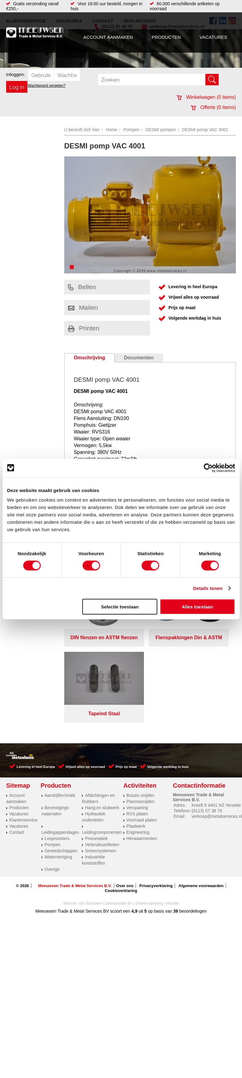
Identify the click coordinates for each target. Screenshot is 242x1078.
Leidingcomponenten (102, 744)
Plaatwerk (135, 738)
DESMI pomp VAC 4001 (205, 129)
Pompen (131, 129)
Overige (52, 781)
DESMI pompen (160, 129)
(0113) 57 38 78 (207, 722)
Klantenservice (23, 731)
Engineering (137, 744)
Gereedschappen (61, 762)
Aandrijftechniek (60, 707)
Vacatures (213, 37)
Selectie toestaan (120, 606)
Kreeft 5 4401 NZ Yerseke (216, 717)
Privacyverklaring (156, 797)
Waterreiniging (58, 768)
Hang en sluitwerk (102, 719)
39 (175, 823)
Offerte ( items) (213, 107)
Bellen (82, 286)
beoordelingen (192, 823)
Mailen (83, 307)
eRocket (172, 815)
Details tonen (207, 588)
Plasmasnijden (140, 713)
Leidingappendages (60, 744)
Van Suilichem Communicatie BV (105, 815)
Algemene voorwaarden (201, 797)
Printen (84, 328)
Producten (166, 37)
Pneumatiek (96, 750)
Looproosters (57, 750)
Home (111, 129)
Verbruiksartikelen (102, 756)
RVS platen (137, 725)
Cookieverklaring (121, 802)
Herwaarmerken (141, 750)
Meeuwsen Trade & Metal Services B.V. (75, 797)
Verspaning (137, 719)
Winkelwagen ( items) (206, 97)
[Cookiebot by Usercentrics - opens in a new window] (208, 467)
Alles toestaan (197, 606)
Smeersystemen (100, 762)
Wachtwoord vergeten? (46, 85)
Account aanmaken (108, 37)
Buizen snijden (140, 707)
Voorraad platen (141, 731)
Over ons (124, 797)
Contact (16, 744)
